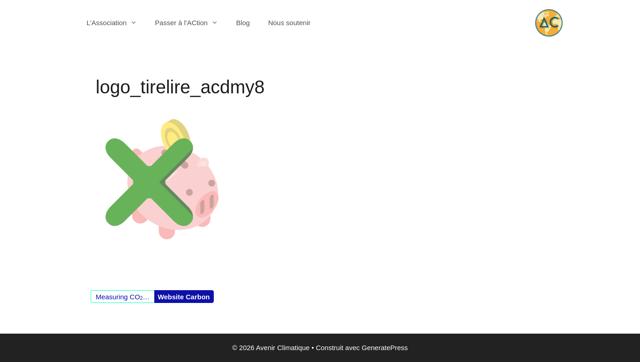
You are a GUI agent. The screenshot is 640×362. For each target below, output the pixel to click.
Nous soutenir (289, 23)
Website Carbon (183, 297)
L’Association (116, 23)
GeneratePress (385, 347)
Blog (243, 23)
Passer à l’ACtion (191, 23)
